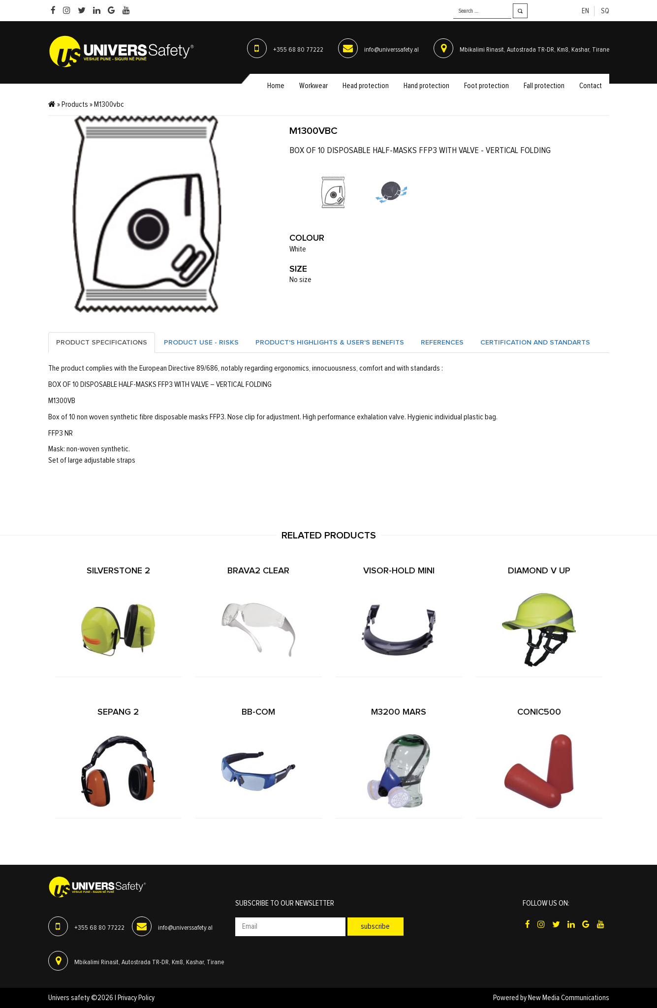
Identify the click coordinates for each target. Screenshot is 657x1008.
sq (605, 11)
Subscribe (375, 926)
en (585, 11)
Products (75, 104)
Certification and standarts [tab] (535, 342)
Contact (590, 86)
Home (275, 86)
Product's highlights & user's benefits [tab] (329, 342)
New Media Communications (568, 998)
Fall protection (544, 86)
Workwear (313, 86)
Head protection (366, 86)
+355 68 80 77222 (298, 49)
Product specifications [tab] (101, 342)
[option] (333, 192)
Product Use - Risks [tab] (201, 342)
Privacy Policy (136, 998)
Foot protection (486, 86)
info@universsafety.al (391, 49)
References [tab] (442, 342)
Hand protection (426, 86)
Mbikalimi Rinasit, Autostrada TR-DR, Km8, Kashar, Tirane (534, 49)
